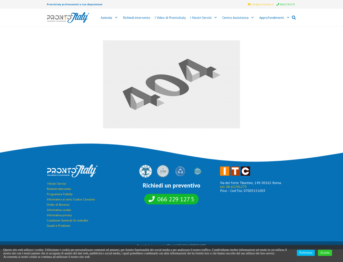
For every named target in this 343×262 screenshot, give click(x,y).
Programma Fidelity (60, 194)
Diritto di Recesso (58, 205)
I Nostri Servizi (56, 184)
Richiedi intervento (59, 189)
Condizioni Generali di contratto (67, 220)
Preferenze (305, 252)
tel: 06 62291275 (233, 186)
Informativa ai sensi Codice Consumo (71, 199)
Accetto (325, 252)
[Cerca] (293, 18)
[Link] (68, 17)
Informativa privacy (59, 215)
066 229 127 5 (175, 199)
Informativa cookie (59, 210)
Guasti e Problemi (58, 226)
